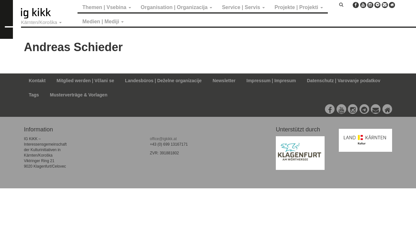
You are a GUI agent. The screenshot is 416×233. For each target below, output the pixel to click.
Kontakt (37, 80)
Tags (34, 94)
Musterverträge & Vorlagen (79, 94)
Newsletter (224, 80)
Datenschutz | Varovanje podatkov (343, 80)
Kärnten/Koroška (41, 22)
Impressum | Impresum (271, 80)
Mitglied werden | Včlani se (85, 80)
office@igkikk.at (163, 139)
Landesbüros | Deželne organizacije (163, 80)
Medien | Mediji (103, 21)
